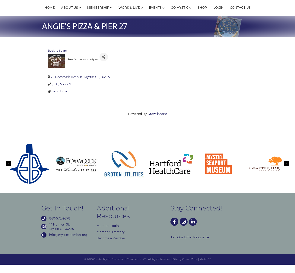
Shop (224, 12)
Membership (76, 12)
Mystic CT (205, 267)
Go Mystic (201, 12)
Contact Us (262, 12)
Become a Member (111, 246)
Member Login (108, 234)
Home (28, 12)
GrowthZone (157, 122)
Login (240, 12)
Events (133, 12)
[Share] (104, 65)
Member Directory (111, 240)
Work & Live (107, 12)
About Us (48, 12)
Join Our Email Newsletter (190, 245)
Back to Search (58, 59)
